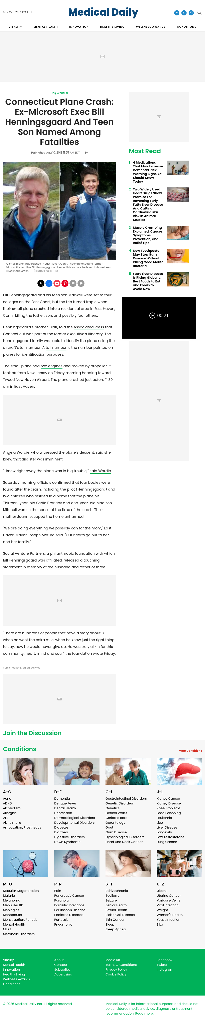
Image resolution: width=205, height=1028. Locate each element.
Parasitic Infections (69, 905)
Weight (162, 910)
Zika (160, 924)
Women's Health (170, 915)
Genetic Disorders (120, 803)
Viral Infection (168, 905)
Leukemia (164, 818)
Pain (57, 890)
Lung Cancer (167, 842)
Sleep (110, 924)
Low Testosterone (170, 837)
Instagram (165, 969)
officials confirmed (54, 482)
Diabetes (61, 827)
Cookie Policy (116, 974)
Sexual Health (116, 910)
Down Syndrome (67, 842)
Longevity (164, 832)
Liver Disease (167, 827)
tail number (56, 347)
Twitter (162, 964)
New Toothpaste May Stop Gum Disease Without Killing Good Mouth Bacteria (148, 258)
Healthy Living (14, 974)
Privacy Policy (116, 969)
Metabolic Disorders (19, 934)
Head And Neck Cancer (124, 842)
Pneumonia (63, 924)
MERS (7, 929)
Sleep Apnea (116, 929)
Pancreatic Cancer (69, 895)
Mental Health (14, 924)
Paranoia (61, 900)
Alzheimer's (12, 822)
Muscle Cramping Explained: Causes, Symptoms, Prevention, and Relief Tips (148, 235)
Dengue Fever (65, 803)
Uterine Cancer (169, 895)
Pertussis (61, 919)
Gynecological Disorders (125, 837)
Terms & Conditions (121, 964)
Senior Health (116, 905)
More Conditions (190, 750)
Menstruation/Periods (20, 919)
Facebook (164, 960)
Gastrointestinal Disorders (126, 798)
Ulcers (162, 890)
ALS (5, 818)
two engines (51, 365)
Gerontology (115, 822)
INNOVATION (79, 27)
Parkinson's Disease (69, 910)
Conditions (19, 749)
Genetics (113, 808)
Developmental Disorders (74, 822)
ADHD (7, 803)
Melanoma (11, 900)
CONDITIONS (186, 27)
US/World (59, 93)
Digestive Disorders (69, 837)
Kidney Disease (169, 803)
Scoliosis (112, 895)
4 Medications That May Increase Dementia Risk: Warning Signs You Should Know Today (148, 172)
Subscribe (62, 969)
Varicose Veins (168, 900)
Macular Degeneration (21, 890)
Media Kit (113, 960)
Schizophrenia (117, 890)
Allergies (10, 813)
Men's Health (13, 905)
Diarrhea (61, 832)
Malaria (9, 895)
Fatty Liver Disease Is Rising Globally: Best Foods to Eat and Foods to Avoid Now (148, 281)
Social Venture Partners (24, 553)
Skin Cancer (115, 919)
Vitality (8, 960)
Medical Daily (103, 12)
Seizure (111, 900)
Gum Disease (116, 832)
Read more (144, 1013)
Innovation (11, 969)
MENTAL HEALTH (45, 27)
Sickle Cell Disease (120, 915)
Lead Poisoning (169, 813)
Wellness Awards (151, 27)
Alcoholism (12, 808)
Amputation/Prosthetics (22, 827)
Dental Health (65, 808)
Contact (60, 964)
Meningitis (11, 910)
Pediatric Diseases (68, 915)
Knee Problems (169, 808)
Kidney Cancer (168, 798)
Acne (7, 798)
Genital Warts (116, 813)
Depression (63, 813)
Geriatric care (116, 818)
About (59, 960)
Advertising (63, 974)
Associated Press (89, 327)
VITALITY (15, 27)
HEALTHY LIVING (112, 27)
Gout (109, 827)
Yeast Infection (168, 919)
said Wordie (100, 470)
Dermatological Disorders (74, 818)
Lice (160, 822)
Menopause (12, 915)
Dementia (62, 798)
